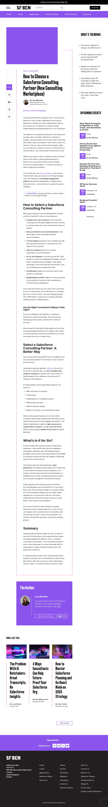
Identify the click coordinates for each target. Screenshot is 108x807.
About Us (84, 765)
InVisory (50, 368)
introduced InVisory (46, 173)
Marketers (63, 776)
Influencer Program (88, 776)
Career (20, 14)
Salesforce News (52, 14)
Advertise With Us (87, 780)
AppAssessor (34, 14)
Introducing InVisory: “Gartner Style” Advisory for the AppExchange (44, 194)
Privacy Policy (86, 788)
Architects (63, 784)
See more (90, 216)
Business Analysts (66, 788)
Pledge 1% (85, 784)
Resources (87, 14)
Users (25, 71)
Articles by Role (71, 14)
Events (8, 14)
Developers (64, 773)
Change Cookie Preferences (91, 791)
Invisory (43, 110)
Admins (62, 765)
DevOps (63, 769)
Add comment (64, 723)
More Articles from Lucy (46, 616)
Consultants (33, 71)
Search (62, 8)
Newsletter (95, 7)
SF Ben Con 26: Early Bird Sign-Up (54, 2)
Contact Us (85, 769)
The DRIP (57, 606)
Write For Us (85, 773)
